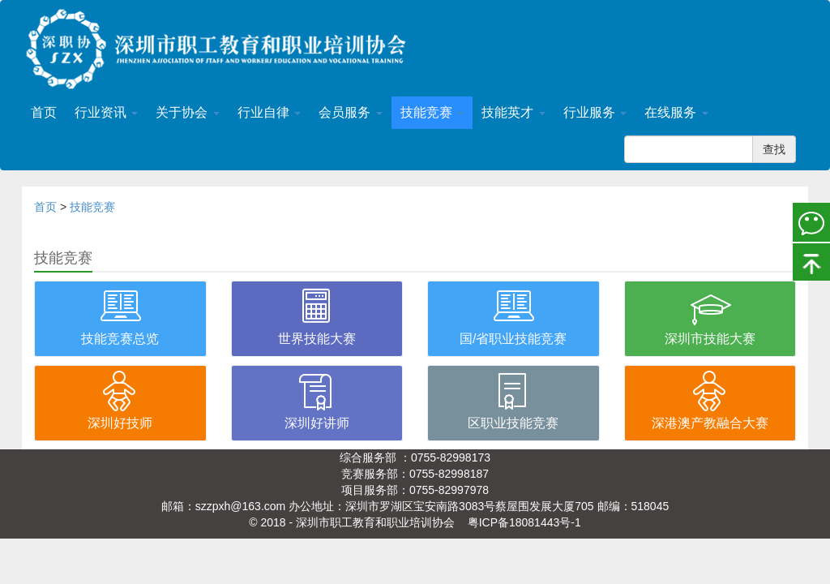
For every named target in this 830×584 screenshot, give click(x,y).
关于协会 (187, 112)
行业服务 (595, 112)
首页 (44, 112)
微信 (811, 221)
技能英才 (513, 112)
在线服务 (676, 112)
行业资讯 (106, 112)
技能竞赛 (432, 112)
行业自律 (269, 112)
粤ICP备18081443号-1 (524, 522)
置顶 (811, 260)
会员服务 (350, 112)
